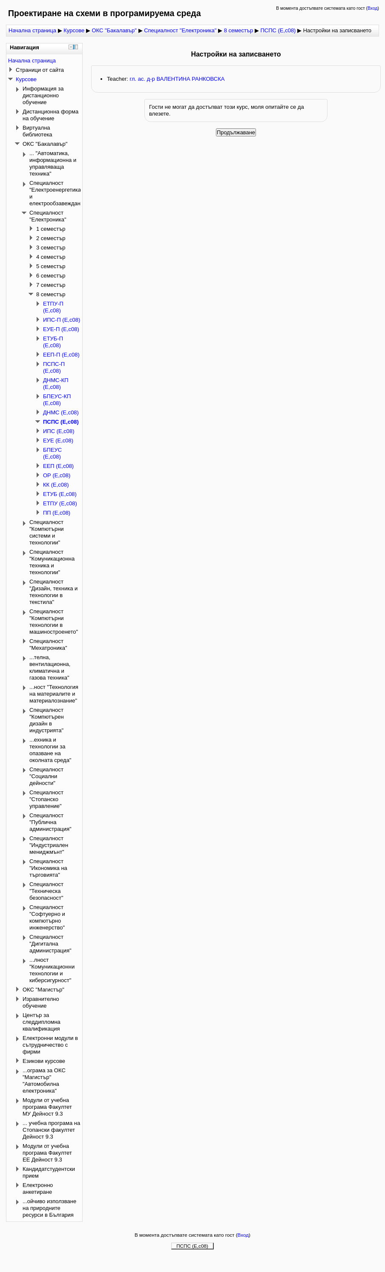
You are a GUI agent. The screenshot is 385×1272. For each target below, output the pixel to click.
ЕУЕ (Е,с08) (58, 440)
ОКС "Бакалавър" (114, 30)
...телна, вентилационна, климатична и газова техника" (49, 667)
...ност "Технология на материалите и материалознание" (53, 694)
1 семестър (51, 229)
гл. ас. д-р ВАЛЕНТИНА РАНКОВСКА (176, 79)
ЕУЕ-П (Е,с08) (61, 329)
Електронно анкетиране (38, 1188)
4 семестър (51, 257)
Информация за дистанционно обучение (43, 95)
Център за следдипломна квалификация (41, 1022)
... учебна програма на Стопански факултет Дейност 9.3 (51, 1130)
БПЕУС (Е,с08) (52, 453)
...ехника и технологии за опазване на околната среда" (50, 750)
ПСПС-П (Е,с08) (54, 367)
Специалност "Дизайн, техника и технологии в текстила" (53, 591)
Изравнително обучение (41, 1002)
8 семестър (238, 30)
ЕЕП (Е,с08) (58, 466)
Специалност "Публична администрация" (50, 822)
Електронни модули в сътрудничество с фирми (50, 1045)
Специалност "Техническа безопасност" (46, 891)
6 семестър (51, 275)
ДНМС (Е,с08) (61, 412)
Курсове (73, 30)
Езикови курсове (44, 1061)
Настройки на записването (337, 30)
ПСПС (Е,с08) (278, 30)
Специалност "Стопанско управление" (46, 799)
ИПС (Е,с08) (59, 431)
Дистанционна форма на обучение (50, 115)
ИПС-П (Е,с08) (61, 320)
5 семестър (51, 266)
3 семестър (51, 247)
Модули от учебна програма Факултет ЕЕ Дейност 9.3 (47, 1153)
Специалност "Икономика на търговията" (48, 868)
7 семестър (51, 285)
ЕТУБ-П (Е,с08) (53, 341)
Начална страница (32, 30)
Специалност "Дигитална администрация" (50, 944)
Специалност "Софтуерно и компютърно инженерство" (47, 917)
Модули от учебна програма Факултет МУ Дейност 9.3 (47, 1107)
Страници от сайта (40, 70)
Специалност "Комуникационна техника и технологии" (52, 562)
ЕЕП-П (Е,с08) (61, 354)
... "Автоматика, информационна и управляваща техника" (52, 163)
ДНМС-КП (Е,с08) (56, 383)
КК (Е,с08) (56, 485)
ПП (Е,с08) (56, 513)
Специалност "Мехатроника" (48, 644)
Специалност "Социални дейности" (46, 776)
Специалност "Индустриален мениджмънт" (48, 845)
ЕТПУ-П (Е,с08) (53, 307)
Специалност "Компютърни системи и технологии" (46, 532)
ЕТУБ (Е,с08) (60, 494)
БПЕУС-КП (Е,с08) (57, 399)
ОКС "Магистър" (43, 989)
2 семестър (51, 238)
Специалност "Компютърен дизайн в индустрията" (46, 720)
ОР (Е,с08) (56, 475)
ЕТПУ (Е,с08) (60, 503)
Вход (373, 8)
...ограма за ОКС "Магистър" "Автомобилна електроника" (44, 1080)
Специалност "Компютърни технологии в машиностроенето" (53, 621)
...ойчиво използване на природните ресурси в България (49, 1208)
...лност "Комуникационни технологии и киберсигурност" (52, 970)
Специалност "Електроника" (181, 30)
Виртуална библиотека (37, 131)
